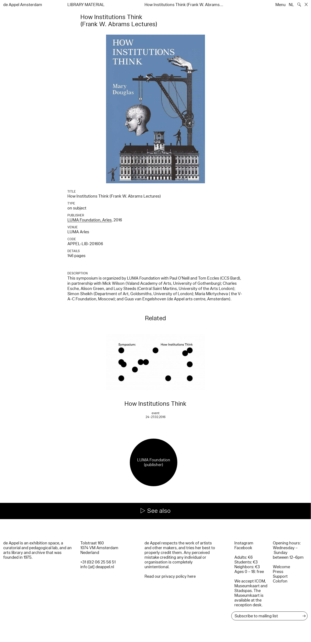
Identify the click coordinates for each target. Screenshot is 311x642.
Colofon (280, 581)
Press (278, 571)
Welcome (281, 567)
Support (280, 576)
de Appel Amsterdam (22, 5)
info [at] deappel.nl (97, 567)
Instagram (243, 543)
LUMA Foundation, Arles (89, 220)
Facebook (243, 548)
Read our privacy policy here (170, 576)
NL (291, 5)
